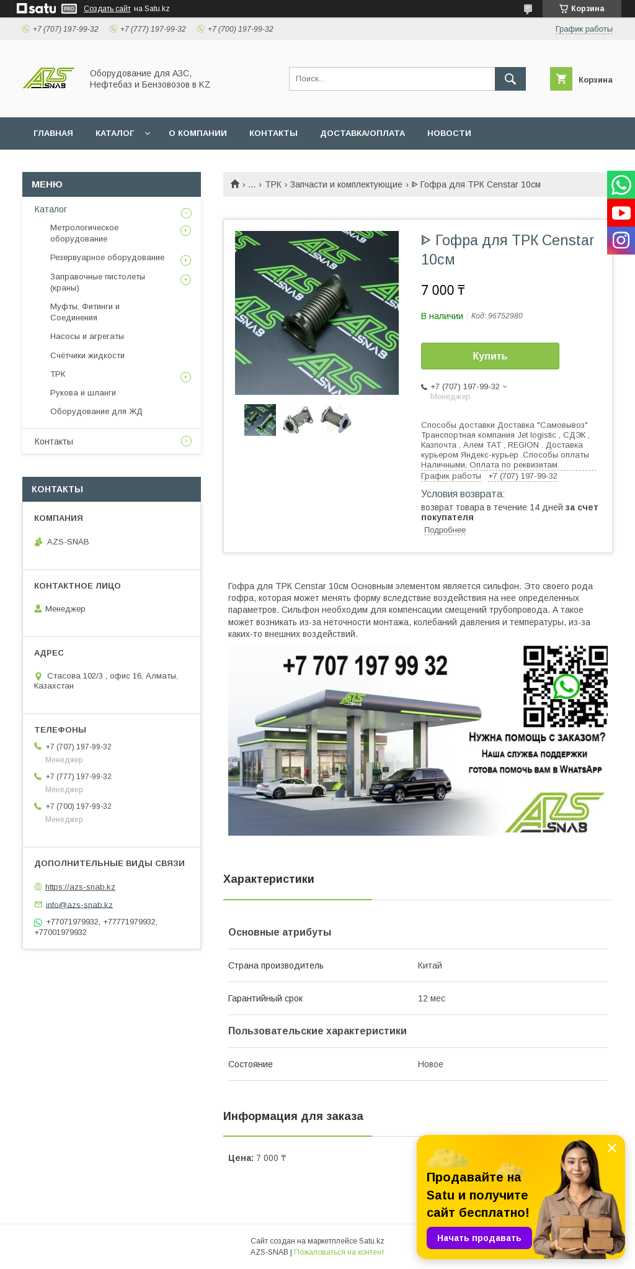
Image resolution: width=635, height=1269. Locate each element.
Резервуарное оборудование (107, 257)
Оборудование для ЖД (96, 411)
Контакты (54, 441)
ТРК (273, 184)
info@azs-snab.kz (79, 904)
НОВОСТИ (449, 133)
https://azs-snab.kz (80, 887)
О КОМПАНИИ (198, 133)
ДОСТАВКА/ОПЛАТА (362, 133)
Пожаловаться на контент (339, 1252)
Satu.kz (371, 1241)
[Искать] (510, 79)
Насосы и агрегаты (87, 336)
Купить (490, 356)
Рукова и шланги (83, 392)
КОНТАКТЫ (273, 133)
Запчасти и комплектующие (346, 184)
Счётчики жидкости (87, 355)
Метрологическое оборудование (84, 233)
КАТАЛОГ (114, 133)
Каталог (51, 209)
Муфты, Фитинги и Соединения (85, 312)
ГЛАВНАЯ (53, 133)
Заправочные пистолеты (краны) (97, 282)
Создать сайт (107, 8)
